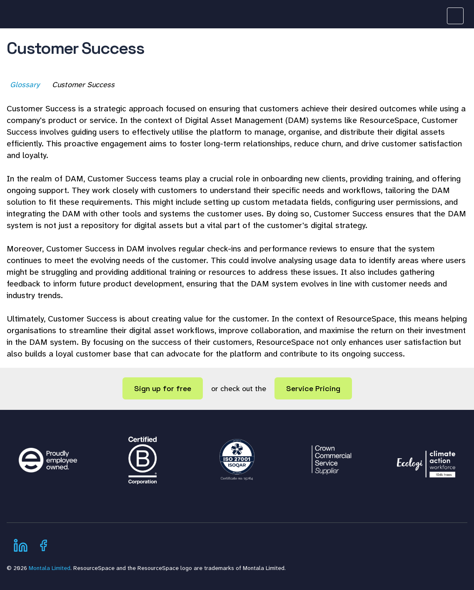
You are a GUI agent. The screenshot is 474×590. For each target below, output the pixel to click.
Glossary (26, 85)
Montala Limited (49, 568)
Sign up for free (162, 388)
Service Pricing (313, 388)
